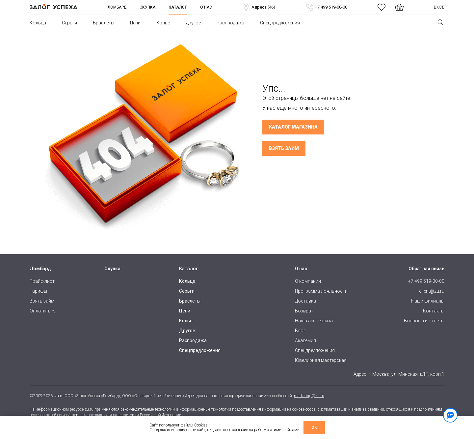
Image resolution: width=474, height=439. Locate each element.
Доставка (305, 301)
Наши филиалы (427, 301)
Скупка (147, 7)
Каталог (178, 7)
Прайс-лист (42, 281)
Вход (439, 7)
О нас (206, 7)
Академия (305, 340)
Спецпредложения (280, 22)
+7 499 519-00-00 (326, 7)
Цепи (135, 22)
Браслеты (103, 22)
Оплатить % (42, 310)
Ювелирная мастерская (321, 360)
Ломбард (117, 7)
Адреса (258, 7)
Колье (163, 22)
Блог (300, 330)
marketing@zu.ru (309, 396)
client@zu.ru (431, 291)
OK (314, 427)
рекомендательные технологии (147, 409)
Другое (193, 22)
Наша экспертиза (314, 320)
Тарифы (38, 291)
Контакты (433, 310)
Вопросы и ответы (424, 320)
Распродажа (230, 22)
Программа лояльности (321, 291)
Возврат (304, 310)
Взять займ (284, 148)
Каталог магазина (293, 127)
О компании (308, 281)
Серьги (69, 22)
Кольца (38, 22)
